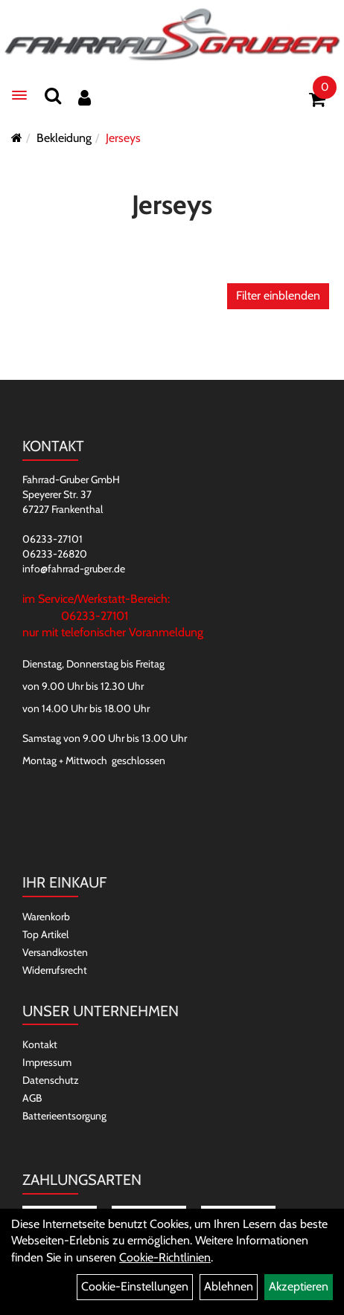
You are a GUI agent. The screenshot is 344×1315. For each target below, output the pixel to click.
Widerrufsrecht (54, 970)
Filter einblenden (278, 295)
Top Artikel (45, 934)
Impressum (46, 1062)
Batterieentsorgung (64, 1115)
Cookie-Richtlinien (165, 1257)
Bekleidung (64, 138)
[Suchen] (53, 95)
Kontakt (39, 1044)
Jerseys (123, 138)
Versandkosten (55, 952)
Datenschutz (50, 1080)
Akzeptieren (298, 1286)
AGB (32, 1098)
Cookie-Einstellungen (134, 1286)
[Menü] (19, 95)
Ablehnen (228, 1286)
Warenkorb (46, 916)
